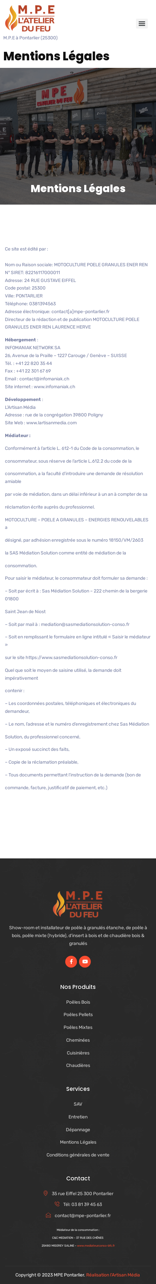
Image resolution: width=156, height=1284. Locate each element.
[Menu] (142, 24)
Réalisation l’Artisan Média (113, 1275)
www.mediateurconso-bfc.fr (96, 1245)
